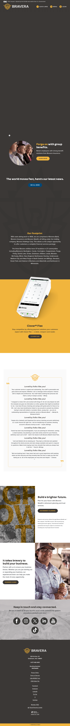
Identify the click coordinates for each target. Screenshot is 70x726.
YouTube (35, 700)
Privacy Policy (35, 673)
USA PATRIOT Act (35, 678)
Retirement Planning (47, 511)
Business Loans (10, 582)
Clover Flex (35, 336)
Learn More (43, 158)
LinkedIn (35, 691)
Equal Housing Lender (35, 708)
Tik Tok (35, 694)
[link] (35, 713)
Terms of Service (35, 675)
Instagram (35, 689)
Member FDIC (35, 705)
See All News (35, 185)
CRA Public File (35, 681)
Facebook (35, 686)
